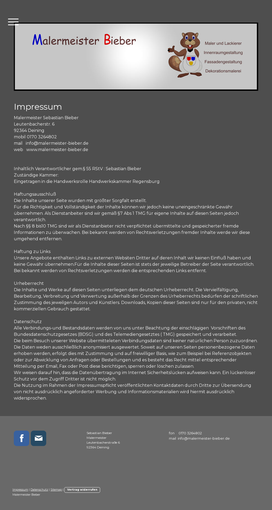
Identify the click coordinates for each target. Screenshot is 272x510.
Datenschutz (39, 489)
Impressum (20, 489)
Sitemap (56, 489)
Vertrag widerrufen (82, 489)
